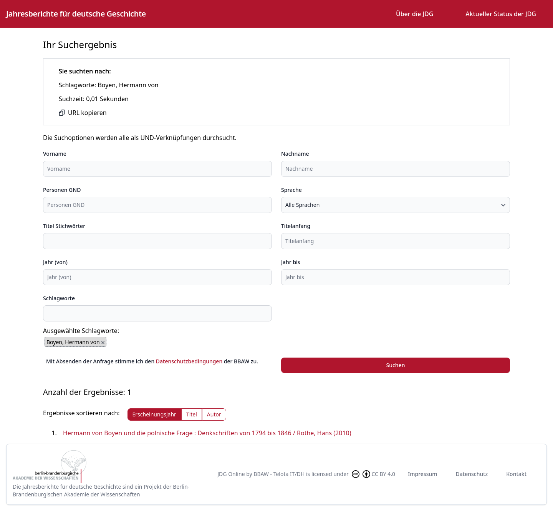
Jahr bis (290, 262)
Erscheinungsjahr (154, 414)
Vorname (54, 153)
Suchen (395, 365)
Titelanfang (295, 226)
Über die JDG (414, 14)
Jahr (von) (55, 262)
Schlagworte (59, 298)
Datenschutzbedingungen (189, 361)
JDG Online (231, 474)
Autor (214, 414)
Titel (191, 414)
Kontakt (516, 474)
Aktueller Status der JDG (500, 14)
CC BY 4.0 (373, 474)
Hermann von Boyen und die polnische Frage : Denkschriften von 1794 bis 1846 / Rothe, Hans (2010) (207, 433)
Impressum (422, 474)
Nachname (295, 153)
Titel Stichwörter (64, 226)
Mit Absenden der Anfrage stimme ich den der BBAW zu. (152, 361)
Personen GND (62, 189)
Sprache (291, 189)
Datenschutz (472, 474)
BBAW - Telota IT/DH (279, 474)
